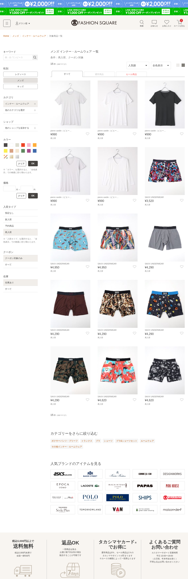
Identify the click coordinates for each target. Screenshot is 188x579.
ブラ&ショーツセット (126, 442)
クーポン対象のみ (14, 260)
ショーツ (108, 442)
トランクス (86, 442)
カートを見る (179, 25)
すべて (67, 76)
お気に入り (166, 25)
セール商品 (131, 76)
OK (33, 165)
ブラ (98, 442)
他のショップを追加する (17, 129)
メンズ (20, 82)
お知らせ (154, 25)
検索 (141, 25)
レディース (20, 76)
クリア (21, 165)
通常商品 (99, 76)
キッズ (20, 88)
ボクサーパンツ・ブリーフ (65, 442)
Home (6, 38)
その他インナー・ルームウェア (67, 448)
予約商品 (9, 227)
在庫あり (9, 284)
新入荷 (8, 221)
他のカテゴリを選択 (15, 112)
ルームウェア (147, 442)
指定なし (9, 215)
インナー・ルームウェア (17, 105)
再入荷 (8, 234)
